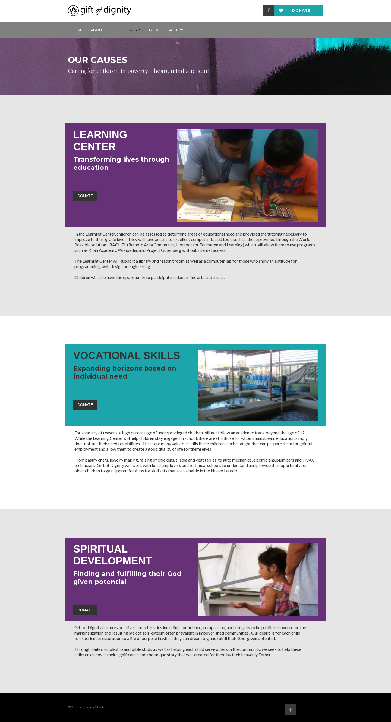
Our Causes (129, 30)
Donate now (301, 12)
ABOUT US (100, 30)
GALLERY (175, 30)
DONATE (85, 196)
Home (77, 30)
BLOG (154, 30)
